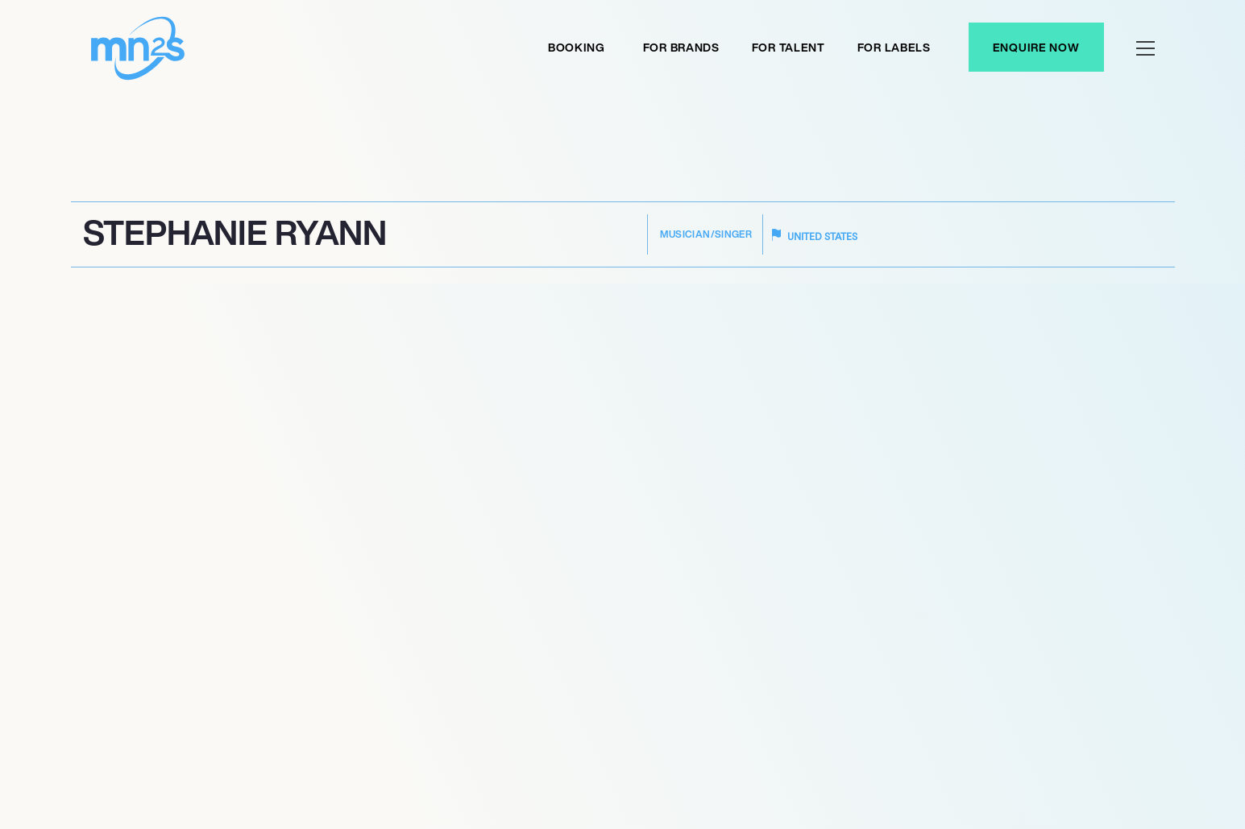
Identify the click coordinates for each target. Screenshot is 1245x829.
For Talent (788, 47)
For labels (894, 47)
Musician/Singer (706, 234)
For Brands (681, 47)
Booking (576, 47)
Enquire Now (1036, 47)
